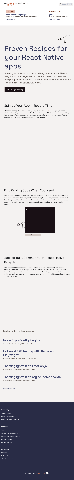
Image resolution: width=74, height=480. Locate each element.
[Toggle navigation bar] (5, 4)
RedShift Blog (7, 439)
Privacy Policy (6, 442)
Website (5, 453)
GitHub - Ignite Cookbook (10, 433)
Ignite (51, 15)
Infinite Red (41, 473)
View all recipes (9, 388)
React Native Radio (8, 417)
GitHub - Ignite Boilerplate (10, 436)
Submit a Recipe (7, 430)
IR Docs (4, 456)
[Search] (66, 4)
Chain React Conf (8, 459)
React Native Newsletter (10, 420)
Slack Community (8, 413)
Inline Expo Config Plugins (16, 15)
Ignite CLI (48, 111)
